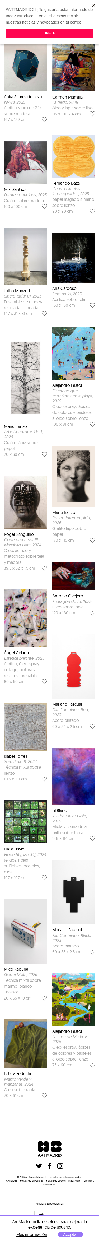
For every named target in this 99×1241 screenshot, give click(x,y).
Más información (31, 1234)
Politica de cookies (56, 1180)
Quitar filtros (49, 15)
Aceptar (70, 1234)
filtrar (11, 28)
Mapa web (74, 1180)
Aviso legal (11, 1180)
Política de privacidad (32, 1180)
